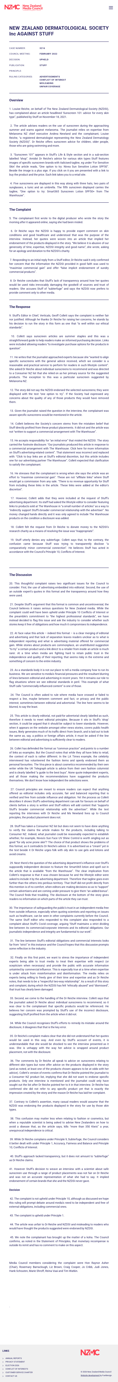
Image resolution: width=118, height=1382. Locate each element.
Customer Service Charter (19, 1372)
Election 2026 (12, 1365)
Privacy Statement (15, 1362)
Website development (90, 1375)
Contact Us (11, 1376)
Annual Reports (13, 1358)
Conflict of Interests (16, 1369)
